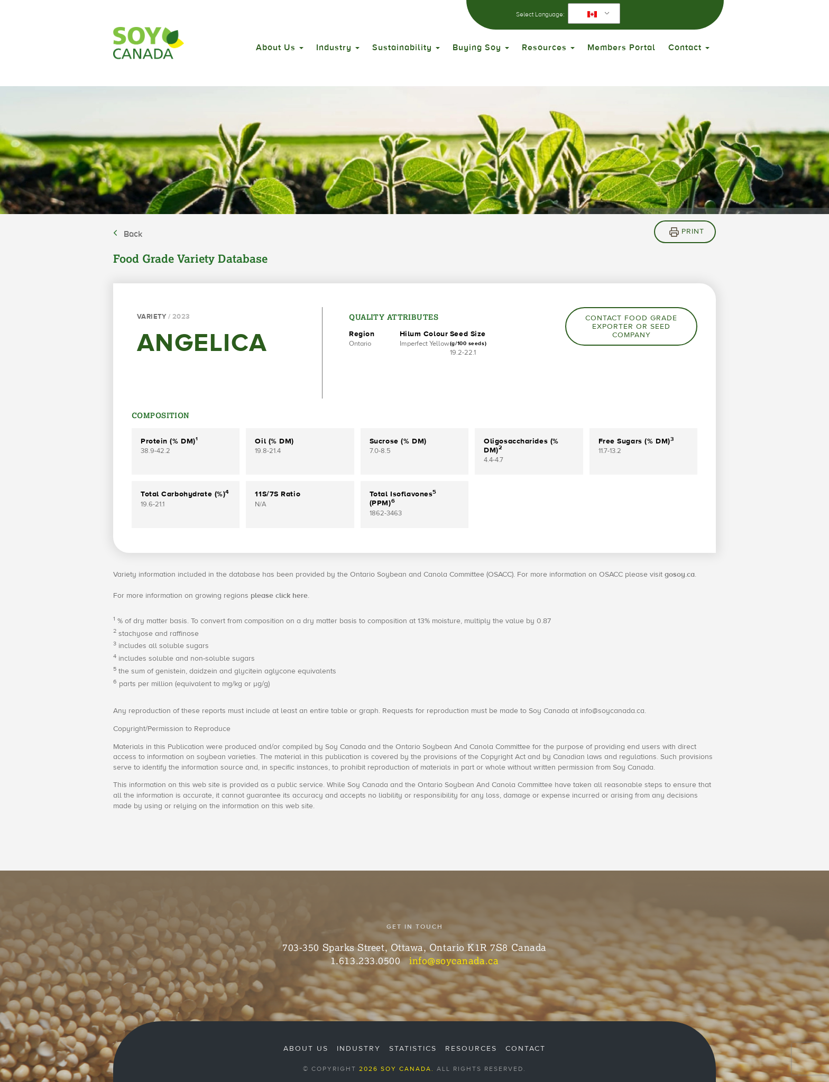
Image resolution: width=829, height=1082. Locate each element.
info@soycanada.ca (454, 960)
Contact (689, 47)
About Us (279, 47)
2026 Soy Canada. (396, 1069)
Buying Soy (481, 47)
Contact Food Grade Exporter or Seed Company (631, 326)
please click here (279, 595)
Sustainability (406, 47)
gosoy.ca (680, 574)
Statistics (413, 1048)
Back (133, 234)
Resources (548, 47)
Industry (338, 47)
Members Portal (621, 47)
